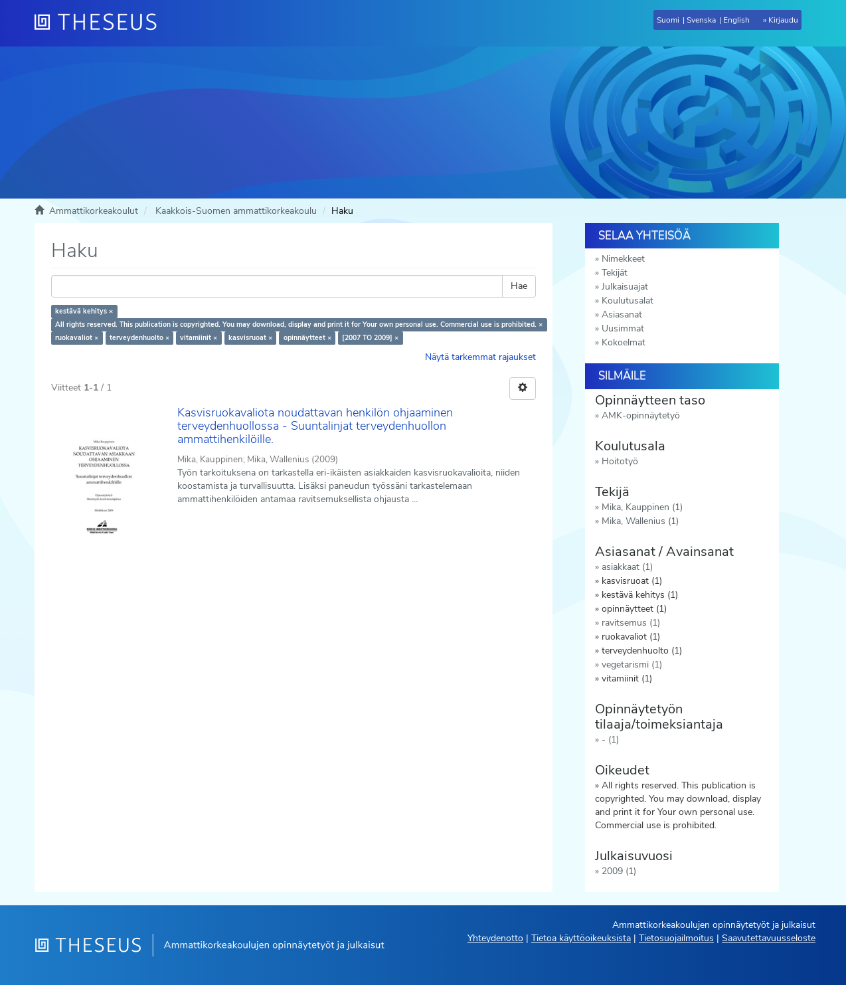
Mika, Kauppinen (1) (642, 507)
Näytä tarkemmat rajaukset (480, 357)
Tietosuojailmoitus (676, 938)
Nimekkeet (623, 258)
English (736, 20)
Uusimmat (623, 328)
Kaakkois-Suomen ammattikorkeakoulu (236, 211)
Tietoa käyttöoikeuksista (581, 938)
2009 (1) (619, 871)
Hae (519, 286)
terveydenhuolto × (139, 338)
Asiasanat (622, 314)
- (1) (610, 739)
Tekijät (615, 272)
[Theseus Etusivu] (101, 23)
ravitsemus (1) (631, 622)
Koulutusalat (627, 300)
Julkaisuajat (625, 286)
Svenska (701, 20)
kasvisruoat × (250, 338)
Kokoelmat (623, 342)
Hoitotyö (620, 461)
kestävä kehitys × (84, 311)
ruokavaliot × (76, 338)
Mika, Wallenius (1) (640, 521)
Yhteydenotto (495, 938)
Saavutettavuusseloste (768, 938)
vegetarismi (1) (632, 664)
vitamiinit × (198, 338)
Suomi (668, 20)
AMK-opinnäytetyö (641, 415)
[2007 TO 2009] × (370, 338)
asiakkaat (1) (627, 567)
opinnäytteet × (307, 338)
